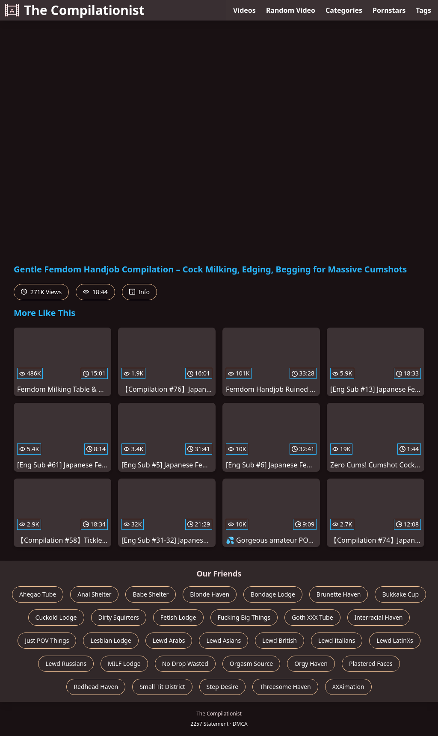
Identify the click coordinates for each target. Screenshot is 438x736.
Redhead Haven (96, 687)
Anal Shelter (94, 594)
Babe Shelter (151, 594)
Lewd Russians (65, 663)
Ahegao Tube (37, 594)
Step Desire (223, 687)
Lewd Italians (336, 640)
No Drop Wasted (185, 663)
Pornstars (389, 10)
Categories (344, 10)
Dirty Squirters (118, 617)
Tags (423, 10)
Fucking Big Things (244, 617)
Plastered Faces (371, 663)
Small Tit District (162, 687)
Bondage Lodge (273, 594)
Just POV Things (47, 640)
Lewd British (279, 640)
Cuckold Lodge (56, 617)
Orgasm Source (251, 663)
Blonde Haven (209, 594)
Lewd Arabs (169, 640)
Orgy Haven (311, 663)
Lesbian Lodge (110, 640)
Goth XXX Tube (312, 617)
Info (139, 292)
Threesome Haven (285, 687)
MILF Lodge (124, 663)
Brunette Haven (339, 594)
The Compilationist (75, 10)
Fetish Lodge (178, 617)
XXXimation (348, 687)
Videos (244, 10)
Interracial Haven (379, 617)
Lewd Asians (223, 640)
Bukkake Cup (400, 594)
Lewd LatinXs (394, 640)
